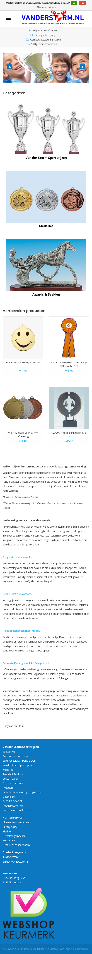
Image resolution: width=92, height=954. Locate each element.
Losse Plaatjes (10, 778)
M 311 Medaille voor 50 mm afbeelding (23, 434)
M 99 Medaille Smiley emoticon (23, 362)
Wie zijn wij (8, 751)
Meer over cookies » (46, 7)
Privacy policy (10, 827)
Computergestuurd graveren (18, 756)
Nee (82, 3)
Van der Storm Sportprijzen (17, 765)
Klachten (7, 831)
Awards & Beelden (13, 774)
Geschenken (9, 796)
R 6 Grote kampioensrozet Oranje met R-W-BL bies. (69, 364)
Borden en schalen (13, 783)
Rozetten (8, 787)
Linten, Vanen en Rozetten (17, 810)
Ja (74, 3)
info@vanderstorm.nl (16, 861)
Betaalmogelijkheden (14, 836)
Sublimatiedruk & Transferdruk (19, 760)
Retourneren (9, 840)
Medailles (8, 769)
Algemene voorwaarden (16, 822)
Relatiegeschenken (13, 805)
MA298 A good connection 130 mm (69, 434)
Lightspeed (82, 948)
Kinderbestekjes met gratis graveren (22, 792)
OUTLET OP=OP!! (12, 801)
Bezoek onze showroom (16, 845)
